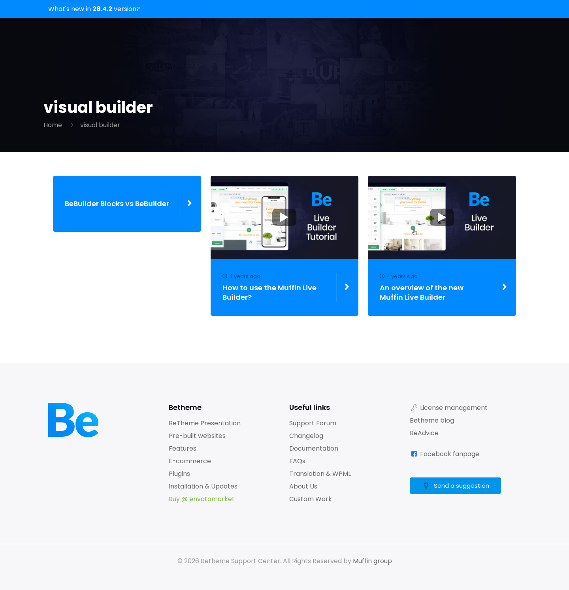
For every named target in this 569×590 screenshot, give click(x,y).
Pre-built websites (197, 435)
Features (182, 448)
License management (454, 407)
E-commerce (190, 461)
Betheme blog (432, 420)
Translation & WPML (320, 473)
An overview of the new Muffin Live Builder (434, 287)
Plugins (179, 473)
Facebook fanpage (449, 453)
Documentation (313, 448)
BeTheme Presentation (205, 423)
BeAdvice (424, 433)
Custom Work (310, 499)
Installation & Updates (203, 486)
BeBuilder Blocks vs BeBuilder (117, 204)
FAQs (297, 461)
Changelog (306, 435)
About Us (303, 486)
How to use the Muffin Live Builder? (276, 287)
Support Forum (312, 423)
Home (52, 125)
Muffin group (372, 561)
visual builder (100, 125)
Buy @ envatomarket (202, 499)
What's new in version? (94, 8)
